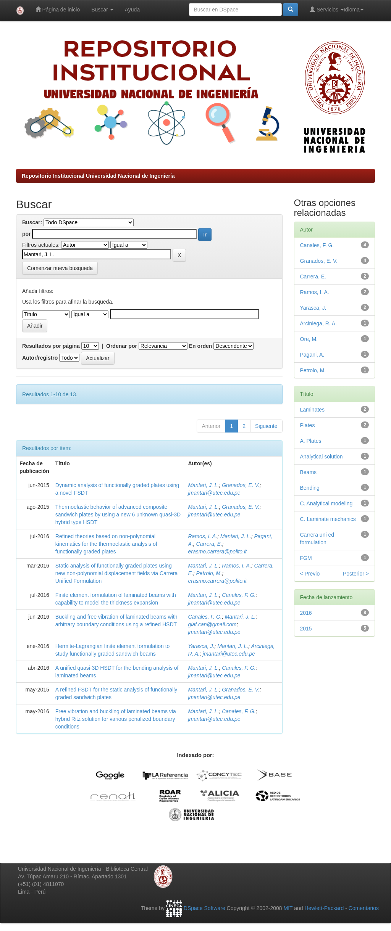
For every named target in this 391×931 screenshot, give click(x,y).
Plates (307, 425)
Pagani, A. (312, 355)
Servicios (327, 9)
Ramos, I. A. (202, 536)
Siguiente (266, 426)
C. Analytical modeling (326, 503)
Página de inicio (58, 9)
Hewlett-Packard (324, 908)
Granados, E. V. (241, 485)
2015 (306, 628)
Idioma (354, 9)
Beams (308, 472)
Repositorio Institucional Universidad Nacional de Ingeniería (98, 176)
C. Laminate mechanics (328, 519)
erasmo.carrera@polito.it (217, 551)
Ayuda (132, 9)
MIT (287, 908)
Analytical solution (321, 456)
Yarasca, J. (201, 646)
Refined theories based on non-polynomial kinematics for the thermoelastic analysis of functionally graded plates (106, 544)
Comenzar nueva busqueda (60, 268)
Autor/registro (40, 358)
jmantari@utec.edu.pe (214, 493)
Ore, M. (309, 339)
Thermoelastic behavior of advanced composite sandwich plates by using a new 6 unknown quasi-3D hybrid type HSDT (118, 514)
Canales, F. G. (238, 595)
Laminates (312, 410)
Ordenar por (121, 346)
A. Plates (311, 441)
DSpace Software (204, 908)
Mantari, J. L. (203, 485)
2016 (306, 613)
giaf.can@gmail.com (212, 624)
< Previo (310, 574)
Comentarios (364, 908)
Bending (310, 488)
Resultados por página (51, 346)
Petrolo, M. (209, 573)
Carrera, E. (209, 544)
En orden (200, 346)
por (26, 234)
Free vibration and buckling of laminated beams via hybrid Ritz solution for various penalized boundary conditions (115, 719)
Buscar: (32, 222)
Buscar (102, 9)
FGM (306, 558)
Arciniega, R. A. (318, 323)
